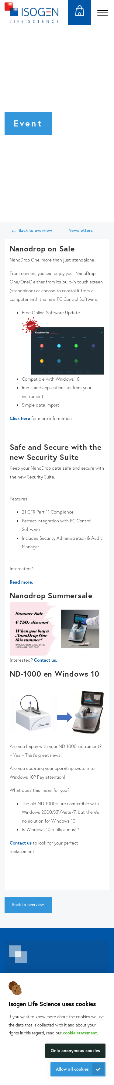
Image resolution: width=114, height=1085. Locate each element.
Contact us (21, 843)
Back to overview (35, 230)
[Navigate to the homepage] (31, 12)
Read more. (21, 582)
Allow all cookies (72, 1069)
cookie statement (80, 1033)
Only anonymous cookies (75, 1050)
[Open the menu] (102, 12)
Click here (20, 418)
